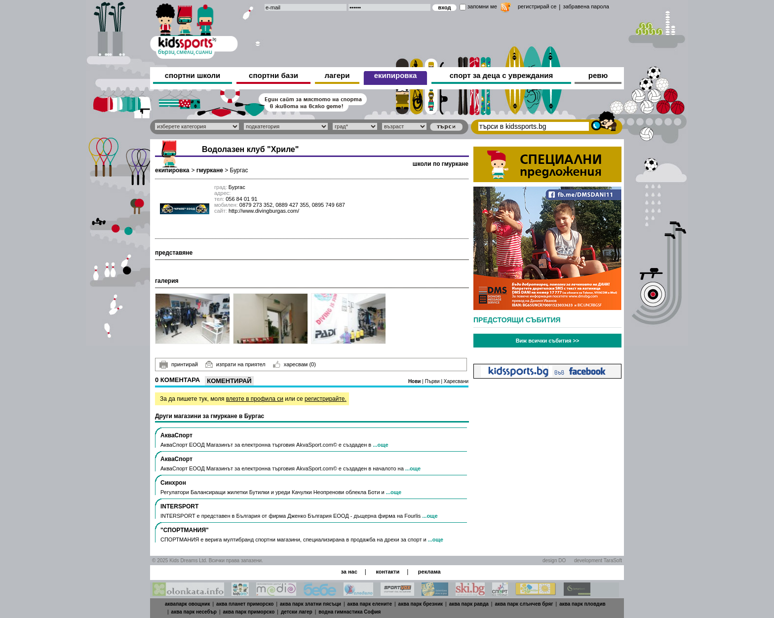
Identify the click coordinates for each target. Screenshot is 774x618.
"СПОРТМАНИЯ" (184, 530)
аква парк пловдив (582, 604)
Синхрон (173, 482)
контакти (387, 572)
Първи (433, 381)
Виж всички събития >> (548, 341)
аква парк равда (469, 604)
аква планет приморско (244, 604)
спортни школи (193, 75)
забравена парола (586, 6)
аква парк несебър (194, 612)
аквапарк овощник (187, 604)
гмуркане (209, 170)
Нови (415, 381)
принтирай (178, 365)
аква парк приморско (249, 612)
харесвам (294, 364)
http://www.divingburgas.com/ (264, 211)
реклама (429, 572)
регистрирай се (537, 6)
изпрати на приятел (235, 364)
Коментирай (229, 381)
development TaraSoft (598, 560)
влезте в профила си (254, 398)
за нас (349, 572)
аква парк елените (370, 604)
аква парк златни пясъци (310, 604)
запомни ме (482, 6)
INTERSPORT (179, 506)
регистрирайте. (326, 398)
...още (380, 445)
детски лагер (296, 612)
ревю (598, 75)
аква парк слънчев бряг (524, 604)
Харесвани (456, 381)
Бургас (239, 170)
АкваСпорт (176, 435)
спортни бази (273, 75)
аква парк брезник (420, 604)
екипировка (395, 75)
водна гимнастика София (349, 612)
